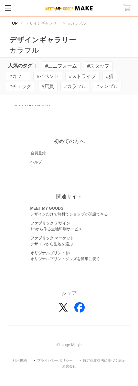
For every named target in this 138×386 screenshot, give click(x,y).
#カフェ (18, 76)
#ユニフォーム (61, 66)
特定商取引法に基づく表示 (104, 360)
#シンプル (107, 86)
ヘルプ (36, 162)
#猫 (109, 76)
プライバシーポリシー (55, 360)
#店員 (48, 86)
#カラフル (75, 86)
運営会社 (69, 366)
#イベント (48, 76)
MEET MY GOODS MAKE (69, 8)
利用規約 (20, 360)
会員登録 (38, 153)
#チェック (20, 86)
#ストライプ (82, 76)
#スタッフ (98, 66)
